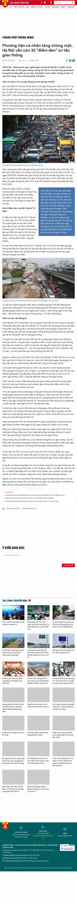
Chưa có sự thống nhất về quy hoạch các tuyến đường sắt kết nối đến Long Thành (38, 681)
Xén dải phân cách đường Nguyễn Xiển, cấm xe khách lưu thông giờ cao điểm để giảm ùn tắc (35, 495)
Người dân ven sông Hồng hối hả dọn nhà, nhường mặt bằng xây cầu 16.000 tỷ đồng (13, 761)
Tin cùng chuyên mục (15, 600)
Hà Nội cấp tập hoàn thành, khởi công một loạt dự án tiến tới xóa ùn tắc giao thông (32, 501)
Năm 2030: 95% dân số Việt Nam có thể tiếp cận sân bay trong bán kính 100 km (13, 789)
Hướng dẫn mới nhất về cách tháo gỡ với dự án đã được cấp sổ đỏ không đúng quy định (13, 708)
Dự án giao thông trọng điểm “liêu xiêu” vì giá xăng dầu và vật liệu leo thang (63, 706)
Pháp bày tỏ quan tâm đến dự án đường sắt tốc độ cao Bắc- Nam (63, 735)
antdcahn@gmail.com (65, 836)
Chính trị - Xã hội (36, 7)
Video (63, 7)
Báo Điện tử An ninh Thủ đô (5, 4)
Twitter (70, 60)
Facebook (66, 60)
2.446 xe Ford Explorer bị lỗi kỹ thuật (12, 734)
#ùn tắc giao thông (13, 508)
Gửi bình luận (68, 565)
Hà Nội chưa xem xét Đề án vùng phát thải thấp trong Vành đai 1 (12, 681)
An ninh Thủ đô (19, 2)
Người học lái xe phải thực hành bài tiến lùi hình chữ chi (38, 705)
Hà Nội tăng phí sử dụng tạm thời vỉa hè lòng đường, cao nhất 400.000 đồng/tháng (63, 624)
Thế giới (47, 7)
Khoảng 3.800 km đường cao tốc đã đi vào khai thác (63, 651)
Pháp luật (55, 7)
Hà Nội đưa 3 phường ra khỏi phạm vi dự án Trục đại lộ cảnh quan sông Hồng (13, 652)
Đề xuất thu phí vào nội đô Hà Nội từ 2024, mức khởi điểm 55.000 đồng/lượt (29, 498)
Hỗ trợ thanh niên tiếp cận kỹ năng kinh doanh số (13, 623)
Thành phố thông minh (18, 37)
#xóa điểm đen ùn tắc (29, 508)
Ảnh (27, 7)
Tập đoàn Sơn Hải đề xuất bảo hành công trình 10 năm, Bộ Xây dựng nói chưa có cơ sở (38, 653)
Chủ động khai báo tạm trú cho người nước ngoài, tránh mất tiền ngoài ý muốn (38, 760)
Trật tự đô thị (19, 7)
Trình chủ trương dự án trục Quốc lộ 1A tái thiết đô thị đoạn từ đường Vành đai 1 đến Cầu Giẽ (63, 762)
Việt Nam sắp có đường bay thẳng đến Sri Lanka (37, 734)
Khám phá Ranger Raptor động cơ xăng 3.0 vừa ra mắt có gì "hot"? (38, 789)
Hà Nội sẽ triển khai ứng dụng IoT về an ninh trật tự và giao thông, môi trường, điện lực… (64, 681)
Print (73, 60)
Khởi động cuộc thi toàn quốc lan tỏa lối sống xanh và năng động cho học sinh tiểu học (38, 625)
